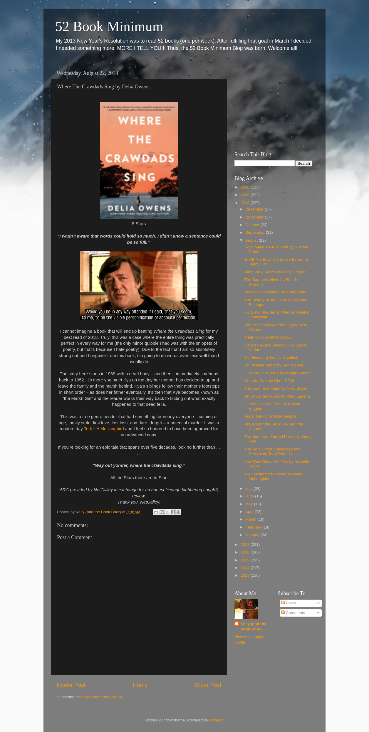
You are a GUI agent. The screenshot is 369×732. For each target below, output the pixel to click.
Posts (288, 603)
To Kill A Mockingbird (104, 428)
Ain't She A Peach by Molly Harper (274, 272)
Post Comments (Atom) (101, 697)
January (253, 535)
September (255, 232)
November (255, 217)
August (252, 240)
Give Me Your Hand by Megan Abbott (277, 373)
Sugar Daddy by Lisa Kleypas (270, 416)
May (249, 504)
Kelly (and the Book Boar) (253, 627)
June (250, 496)
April (249, 511)
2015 (246, 560)
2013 (246, 575)
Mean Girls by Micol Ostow (268, 337)
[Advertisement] (271, 104)
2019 (246, 195)
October (253, 225)
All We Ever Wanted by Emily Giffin (275, 292)
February (253, 527)
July (249, 488)
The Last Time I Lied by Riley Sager (275, 388)
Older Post (208, 685)
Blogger (216, 720)
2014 (246, 568)
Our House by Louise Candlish (271, 357)
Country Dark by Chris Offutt (269, 380)
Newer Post (71, 685)
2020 (246, 187)
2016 (246, 552)
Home (140, 685)
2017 (246, 544)
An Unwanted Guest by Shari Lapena (277, 396)
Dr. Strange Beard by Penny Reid (273, 365)
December (255, 209)
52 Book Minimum (109, 26)
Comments (293, 612)
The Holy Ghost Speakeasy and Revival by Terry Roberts (272, 451)
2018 (246, 203)
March (251, 519)
